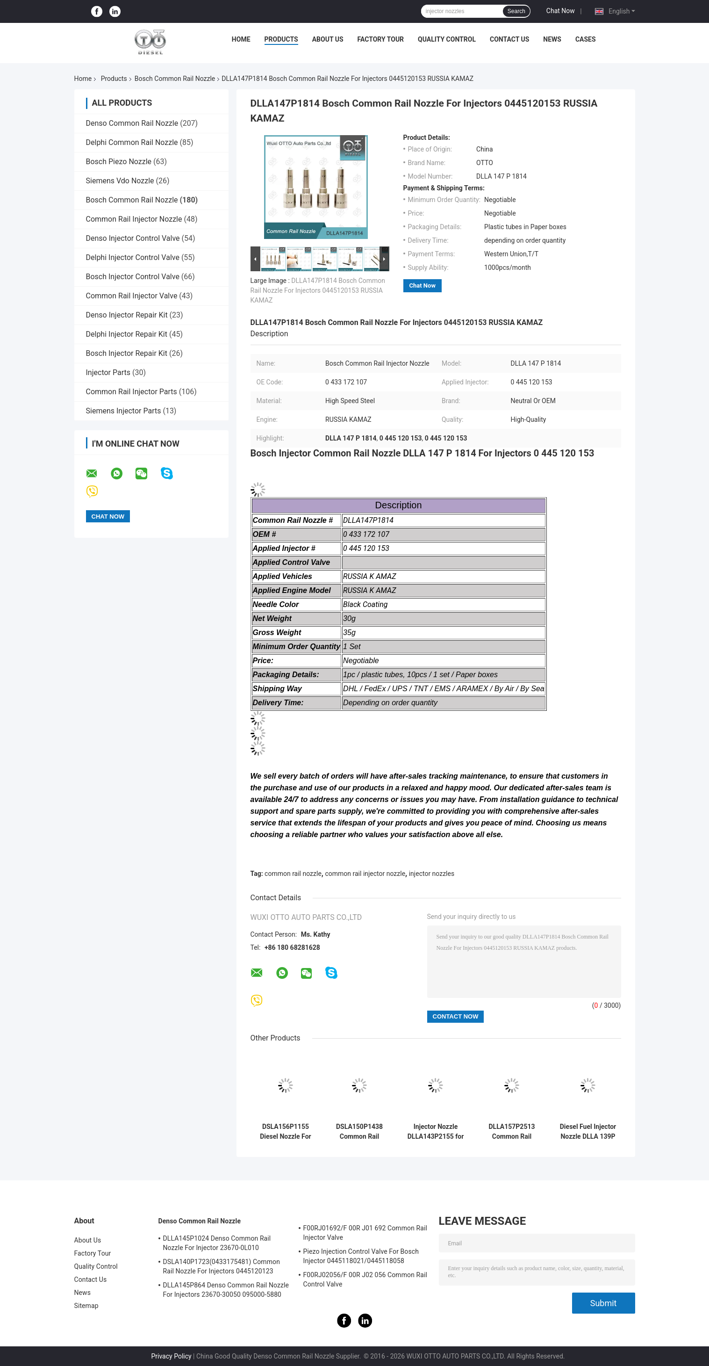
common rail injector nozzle (365, 873)
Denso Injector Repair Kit (127, 315)
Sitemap (86, 1305)
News (552, 39)
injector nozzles (431, 873)
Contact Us (509, 39)
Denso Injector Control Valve (133, 238)
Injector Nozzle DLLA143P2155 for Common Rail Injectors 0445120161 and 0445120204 (436, 1132)
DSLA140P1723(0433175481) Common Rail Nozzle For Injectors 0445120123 (221, 1266)
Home (241, 39)
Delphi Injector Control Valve (132, 257)
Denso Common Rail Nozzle (132, 123)
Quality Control (447, 39)
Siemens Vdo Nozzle (120, 180)
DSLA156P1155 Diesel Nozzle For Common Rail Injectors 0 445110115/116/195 (285, 1132)
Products (281, 39)
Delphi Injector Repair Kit (126, 334)
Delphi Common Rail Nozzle (132, 142)
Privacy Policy (171, 1356)
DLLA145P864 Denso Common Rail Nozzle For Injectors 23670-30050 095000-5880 (226, 1289)
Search (516, 11)
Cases (585, 39)
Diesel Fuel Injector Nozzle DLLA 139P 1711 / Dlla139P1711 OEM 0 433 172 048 (588, 1132)
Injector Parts (108, 372)
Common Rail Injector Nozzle (134, 219)
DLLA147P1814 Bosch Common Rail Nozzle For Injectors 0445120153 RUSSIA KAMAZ (318, 290)
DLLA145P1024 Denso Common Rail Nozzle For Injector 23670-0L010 (217, 1243)
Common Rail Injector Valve (132, 295)
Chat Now (560, 10)
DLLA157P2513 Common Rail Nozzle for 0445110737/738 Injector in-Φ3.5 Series (511, 1132)
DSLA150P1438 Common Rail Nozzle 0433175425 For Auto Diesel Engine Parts (359, 1132)
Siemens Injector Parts (123, 410)
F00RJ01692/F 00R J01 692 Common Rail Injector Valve (365, 1232)
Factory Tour (381, 39)
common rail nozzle (293, 873)
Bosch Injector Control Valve (132, 276)
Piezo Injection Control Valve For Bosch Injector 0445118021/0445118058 (361, 1256)
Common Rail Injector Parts (131, 391)
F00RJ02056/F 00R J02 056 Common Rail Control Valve (365, 1279)
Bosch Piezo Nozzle (119, 161)
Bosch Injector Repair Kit (126, 353)
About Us (328, 39)
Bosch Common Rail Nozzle (175, 78)
